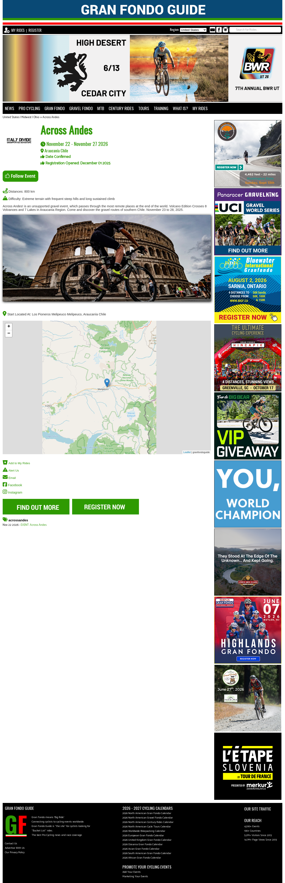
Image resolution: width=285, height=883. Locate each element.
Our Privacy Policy (14, 852)
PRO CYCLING (29, 108)
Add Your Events (131, 872)
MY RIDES (17, 30)
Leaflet (187, 452)
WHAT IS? (180, 108)
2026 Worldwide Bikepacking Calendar (143, 831)
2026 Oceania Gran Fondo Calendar (142, 844)
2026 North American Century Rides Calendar (147, 822)
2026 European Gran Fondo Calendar (143, 835)
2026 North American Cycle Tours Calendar (146, 827)
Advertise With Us (15, 848)
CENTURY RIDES (121, 108)
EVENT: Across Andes (34, 525)
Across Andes (51, 117)
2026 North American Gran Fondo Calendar (146, 813)
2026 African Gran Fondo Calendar (141, 858)
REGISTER (35, 30)
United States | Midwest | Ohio (21, 117)
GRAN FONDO (55, 108)
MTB (100, 108)
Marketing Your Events (135, 876)
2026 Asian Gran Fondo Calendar (140, 849)
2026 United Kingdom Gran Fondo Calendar (146, 840)
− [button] (8, 333)
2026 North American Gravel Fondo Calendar (147, 818)
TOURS (143, 108)
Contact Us (11, 843)
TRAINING (161, 108)
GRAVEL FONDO (81, 108)
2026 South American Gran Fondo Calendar (146, 853)
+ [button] (8, 326)
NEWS (9, 108)
